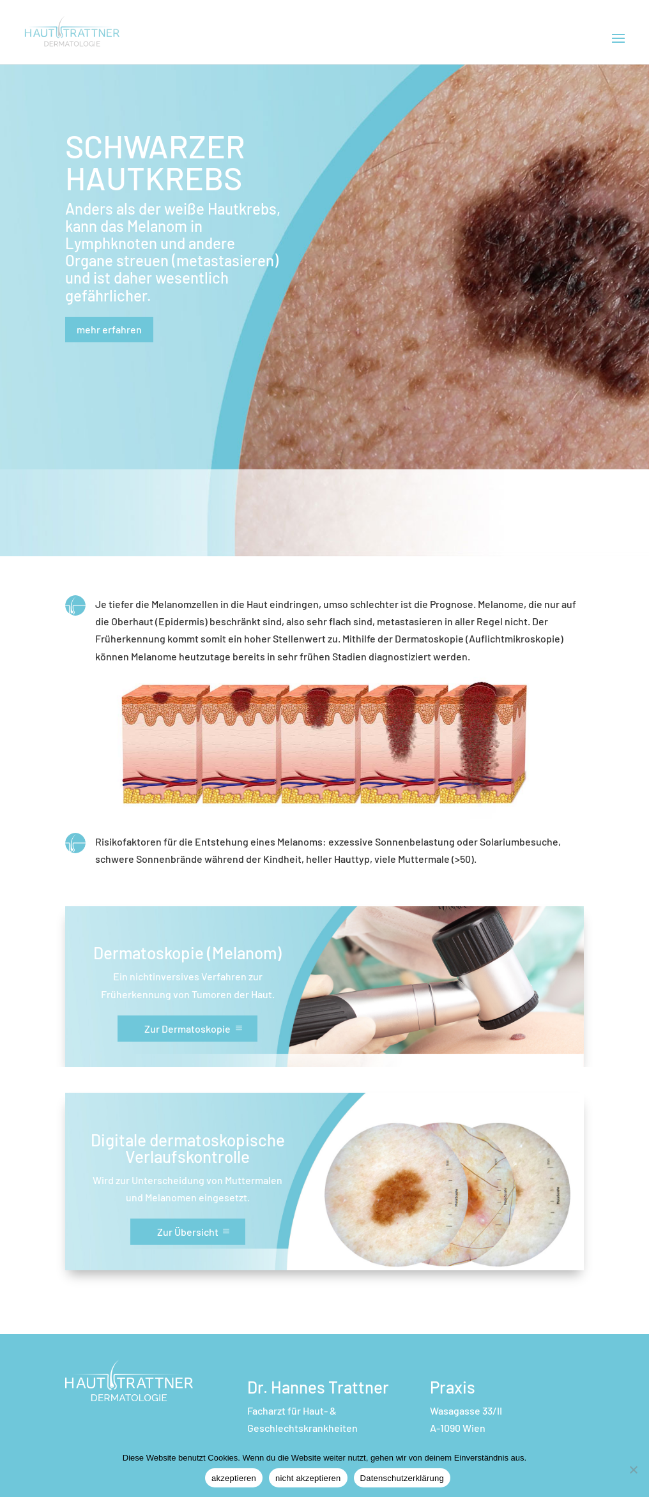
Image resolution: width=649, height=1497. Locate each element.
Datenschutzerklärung (402, 1478)
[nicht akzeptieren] (633, 1469)
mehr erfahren (109, 329)
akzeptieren (233, 1478)
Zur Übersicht (187, 1232)
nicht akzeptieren (308, 1478)
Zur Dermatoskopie (187, 1028)
